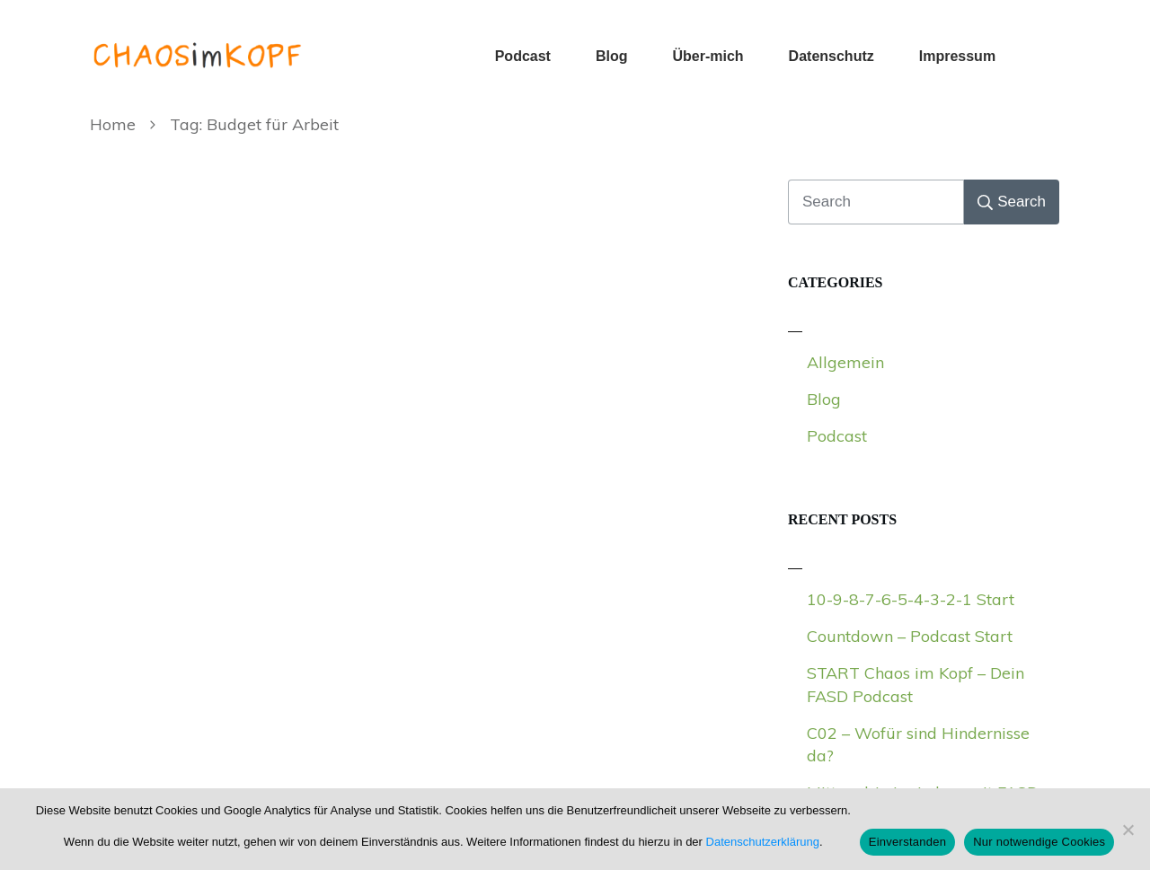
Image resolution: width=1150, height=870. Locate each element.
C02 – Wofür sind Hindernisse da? (918, 744)
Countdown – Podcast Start (910, 636)
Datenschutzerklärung (762, 841)
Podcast (837, 436)
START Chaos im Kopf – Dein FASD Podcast (915, 684)
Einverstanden (907, 841)
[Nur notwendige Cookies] (1128, 830)
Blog (824, 399)
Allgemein (845, 362)
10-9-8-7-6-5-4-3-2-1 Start (910, 599)
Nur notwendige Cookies (1039, 841)
